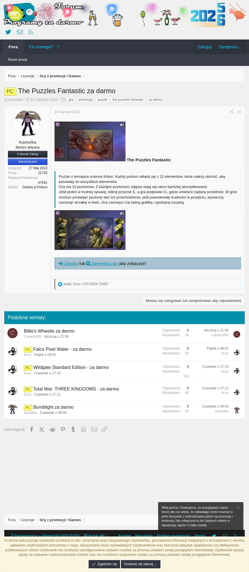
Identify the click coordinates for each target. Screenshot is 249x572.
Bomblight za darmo (53, 407)
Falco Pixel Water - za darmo (62, 349)
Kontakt (125, 536)
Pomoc (200, 536)
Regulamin (144, 536)
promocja (86, 100)
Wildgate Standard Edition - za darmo (71, 367)
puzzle (103, 100)
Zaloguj (68, 263)
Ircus (27, 355)
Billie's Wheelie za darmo (49, 331)
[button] (58, 46)
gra (71, 100)
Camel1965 (32, 337)
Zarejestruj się (102, 263)
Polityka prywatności (174, 536)
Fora (13, 46)
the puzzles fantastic (127, 100)
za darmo (155, 100)
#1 (239, 112)
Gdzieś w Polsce (34, 187)
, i (85, 284)
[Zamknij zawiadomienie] (238, 508)
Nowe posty (17, 59)
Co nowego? (41, 46)
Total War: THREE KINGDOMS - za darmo (76, 389)
